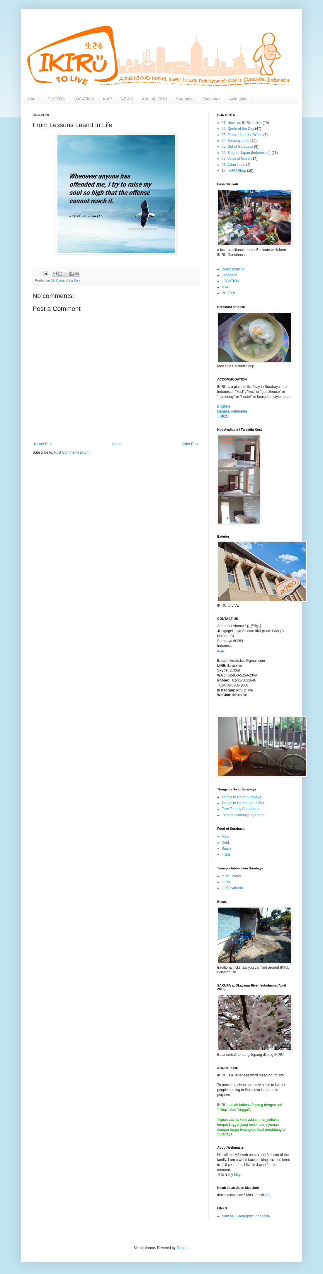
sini (267, 1195)
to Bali (226, 882)
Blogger (182, 1248)
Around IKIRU (154, 99)
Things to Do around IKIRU (243, 803)
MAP (107, 99)
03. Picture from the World (242, 135)
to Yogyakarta (232, 888)
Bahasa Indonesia (232, 411)
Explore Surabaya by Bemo (243, 815)
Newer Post (43, 444)
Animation (238, 99)
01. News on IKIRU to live (242, 123)
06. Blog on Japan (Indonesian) (246, 153)
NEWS (127, 99)
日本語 (222, 416)
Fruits (226, 854)
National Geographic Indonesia (246, 1216)
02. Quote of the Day (65, 280)
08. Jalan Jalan (233, 165)
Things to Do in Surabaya (241, 797)
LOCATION (84, 99)
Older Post (189, 444)
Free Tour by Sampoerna (241, 809)
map (220, 651)
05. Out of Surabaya (237, 146)
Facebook (211, 99)
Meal (225, 836)
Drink (226, 843)
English (223, 406)
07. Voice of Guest (236, 158)
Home (33, 99)
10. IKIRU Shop (234, 171)
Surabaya (184, 99)
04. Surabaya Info (235, 141)
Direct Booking (233, 269)
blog (237, 1174)
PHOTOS (56, 99)
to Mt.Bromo (231, 876)
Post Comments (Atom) (72, 452)
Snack (226, 848)
